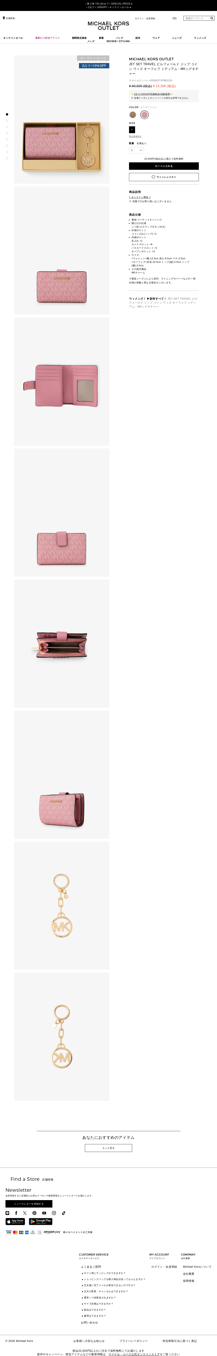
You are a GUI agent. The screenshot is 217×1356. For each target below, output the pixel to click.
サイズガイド (135, 136)
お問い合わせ (89, 1322)
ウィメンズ (200, 38)
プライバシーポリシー (133, 1340)
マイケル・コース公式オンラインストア (134, 1354)
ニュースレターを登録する (29, 1203)
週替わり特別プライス (47, 38)
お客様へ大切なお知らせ (89, 1340)
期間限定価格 (79, 38)
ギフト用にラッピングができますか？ (105, 1273)
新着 (101, 38)
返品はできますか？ (95, 1309)
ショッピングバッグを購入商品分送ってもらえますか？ (114, 1279)
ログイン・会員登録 (145, 18)
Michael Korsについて (197, 1266)
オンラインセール (13, 38)
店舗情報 (8, 18)
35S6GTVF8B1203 (161, 80)
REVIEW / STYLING (118, 41)
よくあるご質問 (91, 1266)
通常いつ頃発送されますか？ (100, 1297)
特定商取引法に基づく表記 (180, 1340)
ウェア (156, 38)
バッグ (119, 38)
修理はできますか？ (95, 1315)
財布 (137, 38)
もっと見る (108, 1148)
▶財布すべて (155, 298)
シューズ (177, 38)
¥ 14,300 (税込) (164, 86)
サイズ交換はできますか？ (98, 1303)
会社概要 (188, 1273)
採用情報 (188, 1280)
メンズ (91, 41)
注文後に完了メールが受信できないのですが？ (110, 1285)
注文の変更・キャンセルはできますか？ (106, 1291)
